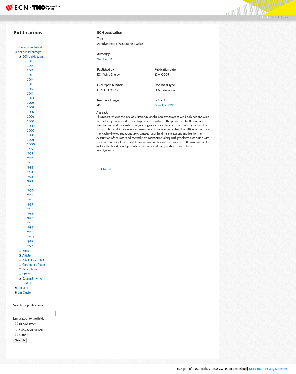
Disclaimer (255, 369)
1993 (30, 177)
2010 (30, 98)
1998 (30, 153)
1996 (30, 163)
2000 (31, 144)
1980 (30, 237)
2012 (30, 89)
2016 (30, 70)
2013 (30, 84)
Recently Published (30, 47)
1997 (30, 158)
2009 (31, 103)
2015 (30, 75)
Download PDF (164, 105)
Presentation (30, 269)
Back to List (103, 169)
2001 (30, 140)
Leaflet (26, 283)
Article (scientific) (33, 260)
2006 (30, 116)
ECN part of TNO (31, 7)
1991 (29, 186)
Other (26, 274)
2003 (30, 130)
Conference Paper (33, 264)
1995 (30, 167)
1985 (30, 214)
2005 (30, 121)
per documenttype (29, 52)
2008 (31, 107)
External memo (32, 278)
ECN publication (32, 56)
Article (26, 255)
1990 (30, 190)
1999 (30, 149)
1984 (30, 218)
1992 (30, 181)
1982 (30, 227)
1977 (30, 246)
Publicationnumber (31, 329)
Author (23, 335)
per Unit (23, 288)
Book (25, 251)
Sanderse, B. (105, 59)
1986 (30, 209)
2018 (30, 61)
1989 (30, 195)
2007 (30, 112)
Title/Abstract (27, 324)
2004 (30, 126)
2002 (30, 135)
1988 (30, 200)
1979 (30, 241)
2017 (30, 66)
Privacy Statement (277, 369)
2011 (30, 93)
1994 (30, 172)
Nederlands (281, 17)
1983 (30, 223)
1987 (30, 204)
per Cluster (24, 292)
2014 (30, 79)
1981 (30, 232)
